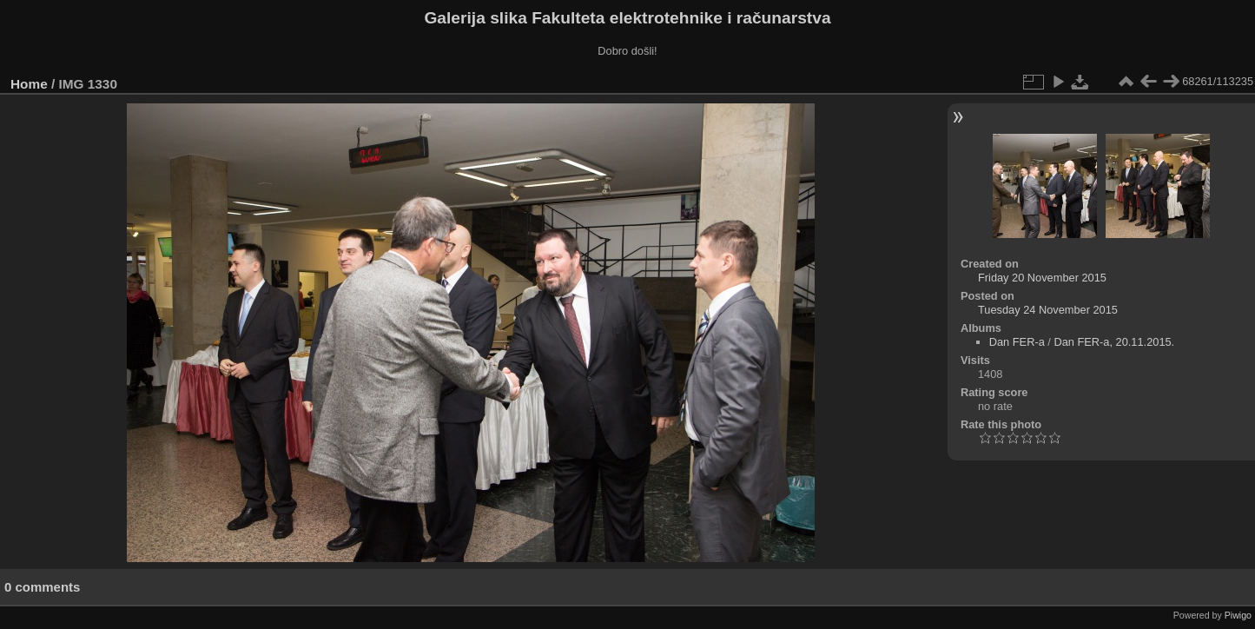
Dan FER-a (1017, 341)
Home (29, 83)
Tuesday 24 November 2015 (1048, 309)
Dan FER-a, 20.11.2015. (1114, 341)
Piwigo (1238, 615)
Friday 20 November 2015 (1042, 277)
